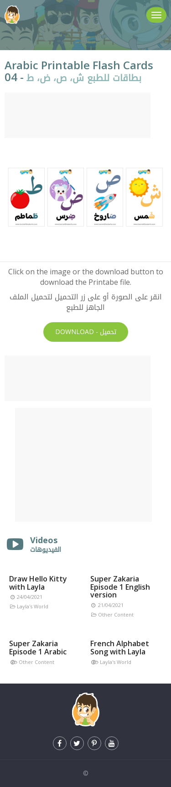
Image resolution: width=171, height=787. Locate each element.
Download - (85, 332)
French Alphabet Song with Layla (119, 647)
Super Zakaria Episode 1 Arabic (38, 647)
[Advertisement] (77, 115)
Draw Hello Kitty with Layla (38, 583)
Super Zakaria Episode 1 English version (120, 587)
